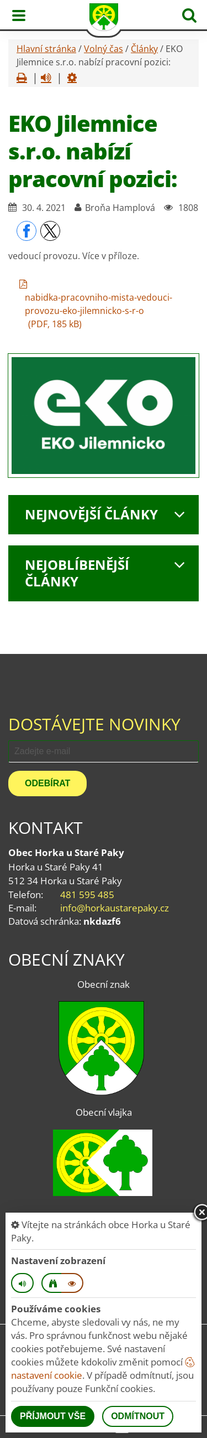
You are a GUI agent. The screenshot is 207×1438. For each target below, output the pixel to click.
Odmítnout (137, 1416)
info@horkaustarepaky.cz (114, 907)
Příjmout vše (53, 1416)
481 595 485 (87, 894)
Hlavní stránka (46, 49)
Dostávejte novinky (94, 724)
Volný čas (103, 49)
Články (144, 49)
